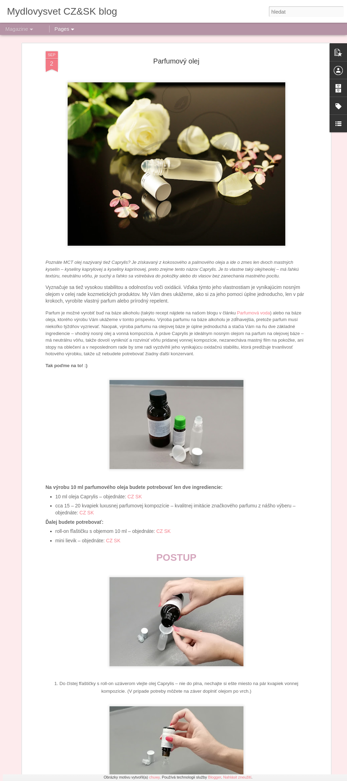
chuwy (154, 777)
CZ (131, 393)
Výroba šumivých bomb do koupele (151, 615)
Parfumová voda (253, 209)
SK (138, 393)
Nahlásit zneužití (237, 777)
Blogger (214, 777)
